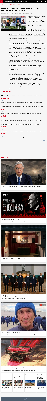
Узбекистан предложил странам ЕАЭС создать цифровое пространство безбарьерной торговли (21, 120)
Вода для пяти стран (30, 374)
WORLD (27, 1)
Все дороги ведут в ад (6, 374)
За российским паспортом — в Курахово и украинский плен (41, 376)
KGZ (16, 1)
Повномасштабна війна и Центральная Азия (18, 376)
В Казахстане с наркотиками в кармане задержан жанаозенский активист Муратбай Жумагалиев (21, 102)
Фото (15, 4)
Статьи (7, 4)
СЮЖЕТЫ (18, 4)
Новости (2, 4)
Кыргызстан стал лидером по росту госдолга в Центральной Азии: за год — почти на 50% (20, 124)
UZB (23, 1)
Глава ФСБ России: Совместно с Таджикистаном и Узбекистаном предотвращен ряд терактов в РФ (22, 137)
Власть (8, 13)
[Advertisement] (23, 149)
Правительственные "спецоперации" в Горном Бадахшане (23, 13)
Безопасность (12, 13)
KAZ (13, 1)
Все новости (43, 140)
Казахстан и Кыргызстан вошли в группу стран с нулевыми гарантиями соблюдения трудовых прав (22, 106)
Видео (11, 4)
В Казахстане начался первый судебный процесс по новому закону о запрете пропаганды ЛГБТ (21, 113)
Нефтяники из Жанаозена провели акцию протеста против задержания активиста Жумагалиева (21, 95)
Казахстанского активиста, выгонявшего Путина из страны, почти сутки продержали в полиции (21, 131)
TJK (18, 1)
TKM (21, 1)
